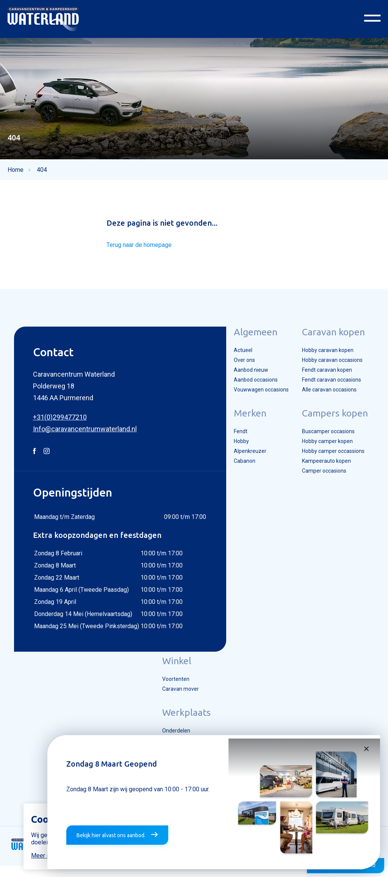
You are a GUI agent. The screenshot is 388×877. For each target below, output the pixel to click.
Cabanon (239, 472)
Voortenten (174, 685)
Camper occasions (325, 482)
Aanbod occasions (251, 387)
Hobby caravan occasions (333, 366)
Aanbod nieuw (245, 376)
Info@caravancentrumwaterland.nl (79, 434)
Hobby (236, 451)
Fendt (235, 440)
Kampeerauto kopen (326, 472)
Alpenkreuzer (244, 461)
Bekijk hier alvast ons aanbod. (109, 836)
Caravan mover (179, 695)
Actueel (237, 355)
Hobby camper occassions (335, 461)
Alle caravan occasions (330, 397)
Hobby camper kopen (328, 451)
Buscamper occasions (329, 440)
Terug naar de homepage (141, 250)
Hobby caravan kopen (328, 355)
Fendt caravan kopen (327, 376)
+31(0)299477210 (54, 422)
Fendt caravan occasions (333, 387)
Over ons (239, 366)
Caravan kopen (332, 337)
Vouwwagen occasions (257, 397)
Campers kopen (334, 421)
